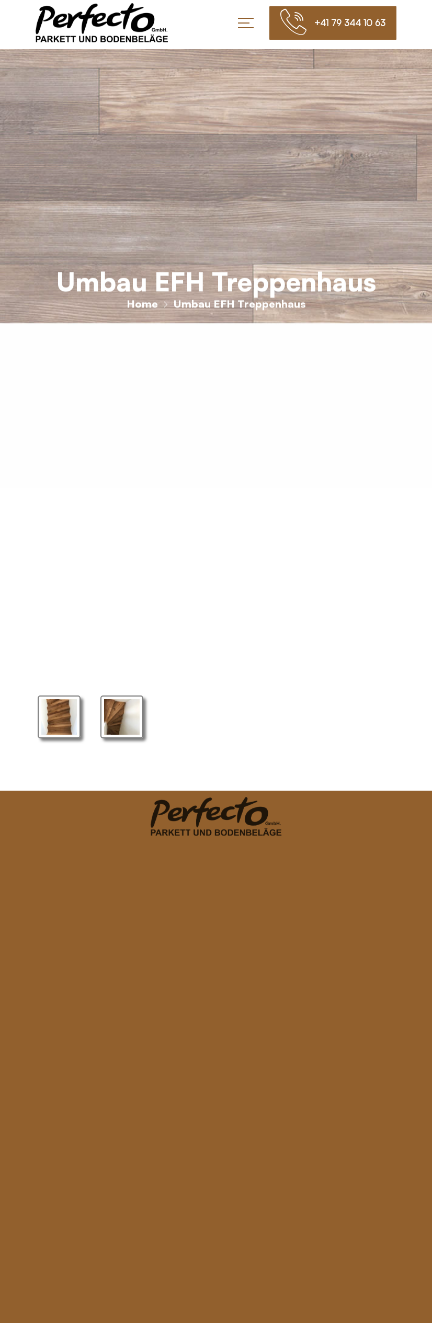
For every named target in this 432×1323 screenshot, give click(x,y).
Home (142, 307)
